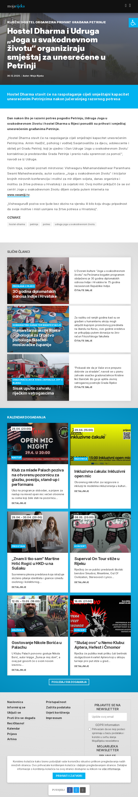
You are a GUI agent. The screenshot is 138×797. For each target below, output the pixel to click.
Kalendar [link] (14, 727)
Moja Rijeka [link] (37, 75)
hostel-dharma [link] (17, 224)
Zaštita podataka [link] (61, 705)
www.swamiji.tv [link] (19, 195)
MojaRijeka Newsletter (107, 746)
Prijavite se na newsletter (108, 705)
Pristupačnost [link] (59, 700)
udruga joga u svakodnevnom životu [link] (75, 224)
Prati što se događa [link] (22, 716)
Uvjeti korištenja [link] (61, 711)
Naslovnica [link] (16, 700)
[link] (133, 22)
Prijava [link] (12, 733)
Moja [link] (15, 6)
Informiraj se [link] (17, 705)
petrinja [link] (34, 224)
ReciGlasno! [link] (16, 722)
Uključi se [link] (14, 711)
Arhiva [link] (12, 738)
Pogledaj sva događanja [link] (69, 680)
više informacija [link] (111, 768)
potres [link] (46, 224)
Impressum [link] (57, 716)
